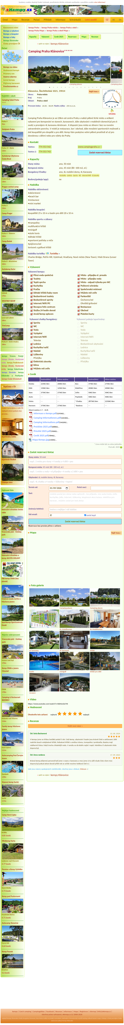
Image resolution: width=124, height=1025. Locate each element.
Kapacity (32, 37)
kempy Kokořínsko (15, 369)
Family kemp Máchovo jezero (11, 728)
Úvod (5, 19)
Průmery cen (8, 73)
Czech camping (25, 1011)
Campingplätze (39, 1011)
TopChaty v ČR (9, 386)
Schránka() (75, 19)
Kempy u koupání (10, 34)
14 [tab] (100, 87)
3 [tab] (57, 87)
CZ (107, 19)
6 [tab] (69, 87)
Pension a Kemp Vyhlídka (12, 869)
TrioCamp (6, 325)
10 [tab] (85, 87)
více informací (99, 2)
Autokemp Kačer (8, 269)
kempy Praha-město (50, 27)
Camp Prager (7, 213)
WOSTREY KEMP (8, 301)
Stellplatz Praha (8, 129)
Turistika (54, 253)
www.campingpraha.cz (89, 146)
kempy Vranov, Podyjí (12, 356)
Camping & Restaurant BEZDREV (11, 698)
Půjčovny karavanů (11, 83)
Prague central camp (10, 187)
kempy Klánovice (60, 43)
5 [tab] (65, 87)
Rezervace (72, 37)
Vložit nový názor (75, 726)
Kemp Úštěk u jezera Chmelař (10, 669)
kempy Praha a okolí (68, 27)
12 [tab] (92, 87)
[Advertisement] (13, 993)
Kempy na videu (10, 67)
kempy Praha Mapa (36, 30)
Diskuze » (84, 769)
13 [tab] (96, 87)
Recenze (25, 19)
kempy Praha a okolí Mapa (57, 30)
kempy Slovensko (10, 40)
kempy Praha (34, 27)
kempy (15, 1011)
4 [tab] (61, 87)
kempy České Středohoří (11, 379)
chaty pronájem (113, 1018)
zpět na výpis (44, 43)
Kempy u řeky (9, 37)
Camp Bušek (7, 241)
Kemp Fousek (7, 951)
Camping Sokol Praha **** (10, 101)
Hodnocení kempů (11, 70)
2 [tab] (53, 87)
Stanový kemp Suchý (10, 782)
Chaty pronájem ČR (11, 43)
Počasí (37, 19)
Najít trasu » (94, 91)
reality (45, 1018)
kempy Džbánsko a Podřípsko (12, 374)
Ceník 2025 (58, 37)
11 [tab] (89, 87)
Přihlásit (47, 19)
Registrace (84, 1011)
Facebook (50, 1011)
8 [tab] (77, 87)
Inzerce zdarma (9, 76)
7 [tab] (73, 87)
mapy (99, 1018)
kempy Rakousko (67, 1021)
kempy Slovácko (9, 372)
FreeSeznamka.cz (10, 86)
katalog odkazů (87, 1018)
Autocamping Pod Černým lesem (12, 757)
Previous (29, 71)
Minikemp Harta (8, 841)
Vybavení (45, 37)
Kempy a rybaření (11, 31)
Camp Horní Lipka (9, 815)
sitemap (93, 1011)
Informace (60, 19)
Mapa (14, 19)
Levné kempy (9, 80)
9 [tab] (81, 87)
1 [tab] (49, 87)
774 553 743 (45, 151)
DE (113, 20)
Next (120, 71)
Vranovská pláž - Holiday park (12, 640)
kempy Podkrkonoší (15, 362)
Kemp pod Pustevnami (11, 896)
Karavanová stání (10, 27)
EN (120, 20)
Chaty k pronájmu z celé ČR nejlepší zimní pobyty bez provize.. (12, 402)
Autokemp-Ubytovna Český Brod (10, 157)
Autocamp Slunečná (10, 923)
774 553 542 (45, 146)
